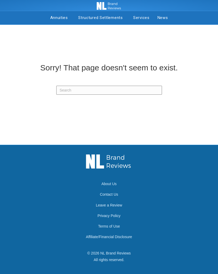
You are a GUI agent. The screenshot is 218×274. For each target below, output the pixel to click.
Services (141, 17)
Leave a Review (109, 205)
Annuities (60, 17)
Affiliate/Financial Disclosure (109, 237)
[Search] (109, 90)
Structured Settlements (101, 17)
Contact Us (109, 194)
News (162, 17)
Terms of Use (109, 226)
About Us (109, 184)
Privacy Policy (109, 216)
